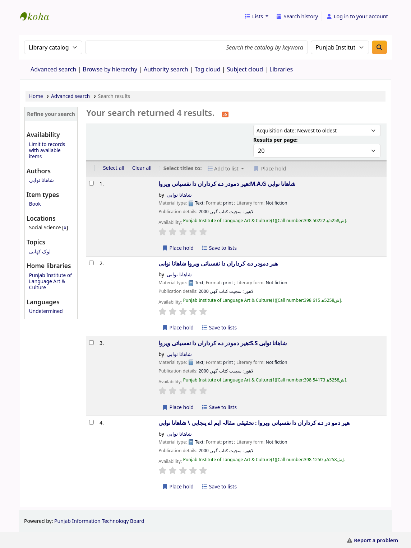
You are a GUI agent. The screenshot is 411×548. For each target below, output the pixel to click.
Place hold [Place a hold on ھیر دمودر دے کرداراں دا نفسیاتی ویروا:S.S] (178, 407)
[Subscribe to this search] (225, 114)
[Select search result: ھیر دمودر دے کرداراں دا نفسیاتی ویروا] (91, 263)
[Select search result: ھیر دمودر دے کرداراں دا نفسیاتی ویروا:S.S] (91, 342)
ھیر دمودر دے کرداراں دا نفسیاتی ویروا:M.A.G (226, 184)
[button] (256, 16)
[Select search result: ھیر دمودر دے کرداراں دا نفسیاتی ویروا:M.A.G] (91, 183)
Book (35, 203)
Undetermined (46, 311)
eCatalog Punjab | (38, 10)
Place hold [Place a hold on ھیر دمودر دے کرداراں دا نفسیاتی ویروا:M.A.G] (178, 247)
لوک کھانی (40, 251)
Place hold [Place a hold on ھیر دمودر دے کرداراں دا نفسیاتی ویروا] (178, 327)
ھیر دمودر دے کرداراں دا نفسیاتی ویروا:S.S (222, 343)
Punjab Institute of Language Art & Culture (50, 281)
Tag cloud (208, 69)
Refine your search (51, 114)
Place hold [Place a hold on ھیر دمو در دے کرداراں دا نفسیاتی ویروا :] (178, 486)
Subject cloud (245, 69)
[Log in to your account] (357, 16)
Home (36, 96)
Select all (113, 167)
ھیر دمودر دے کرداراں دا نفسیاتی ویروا (217, 263)
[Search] (379, 47)
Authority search (166, 69)
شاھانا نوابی (41, 180)
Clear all (142, 167)
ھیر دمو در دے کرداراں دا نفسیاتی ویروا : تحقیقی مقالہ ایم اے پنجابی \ (254, 423)
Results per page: (275, 139)
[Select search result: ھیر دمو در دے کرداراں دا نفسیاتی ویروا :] (91, 422)
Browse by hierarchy (110, 69)
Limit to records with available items (47, 150)
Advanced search (53, 69)
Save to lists (219, 247)
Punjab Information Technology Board (99, 520)
